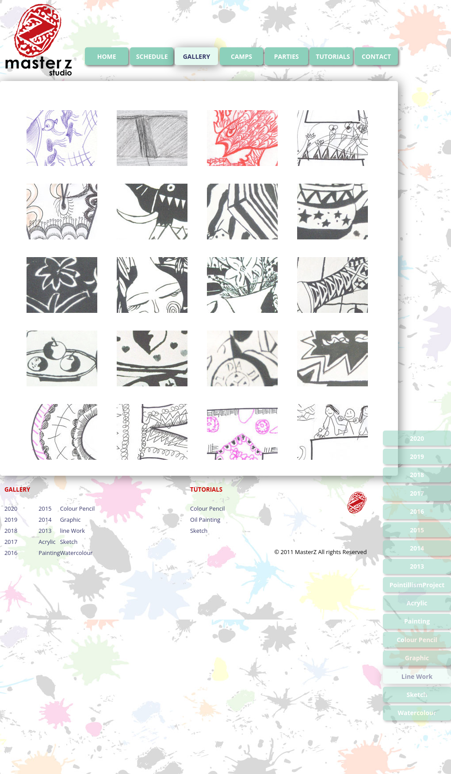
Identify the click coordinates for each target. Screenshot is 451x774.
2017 (10, 542)
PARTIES (286, 56)
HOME (106, 56)
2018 (10, 531)
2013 (44, 531)
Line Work (417, 676)
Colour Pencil (77, 508)
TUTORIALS (333, 56)
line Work (72, 531)
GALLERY (196, 56)
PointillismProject (417, 585)
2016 (10, 553)
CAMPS (241, 56)
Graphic (70, 520)
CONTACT (376, 56)
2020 (10, 508)
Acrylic (46, 542)
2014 (44, 520)
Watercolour (76, 553)
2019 (10, 520)
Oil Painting (205, 520)
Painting (49, 553)
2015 (44, 508)
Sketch (68, 542)
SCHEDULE (152, 56)
